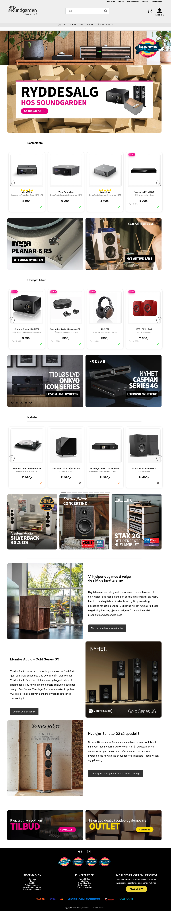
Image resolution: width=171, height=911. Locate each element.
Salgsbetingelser (32, 885)
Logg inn (160, 15)
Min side (111, 2)
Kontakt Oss (84, 879)
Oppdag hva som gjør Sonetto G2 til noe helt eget (116, 773)
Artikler (145, 2)
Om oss (32, 879)
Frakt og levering (84, 887)
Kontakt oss (157, 2)
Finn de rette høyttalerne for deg (107, 628)
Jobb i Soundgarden (32, 887)
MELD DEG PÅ (136, 889)
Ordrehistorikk (84, 883)
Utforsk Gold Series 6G (24, 711)
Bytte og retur (84, 885)
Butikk (121, 2)
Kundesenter (133, 2)
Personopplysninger (32, 889)
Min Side (84, 881)
